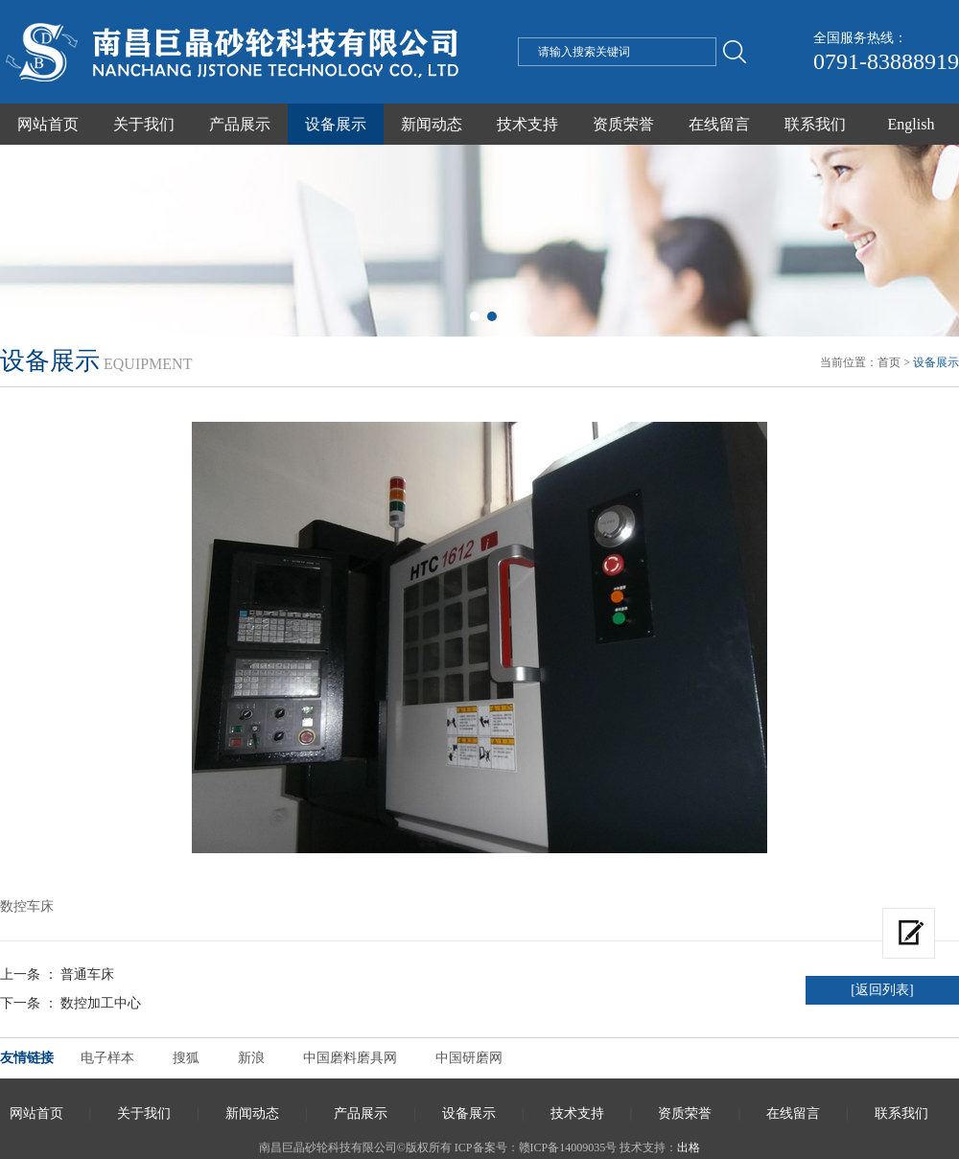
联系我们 (815, 124)
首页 (889, 362)
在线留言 (719, 124)
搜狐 (186, 1058)
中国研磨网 (469, 1058)
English (911, 124)
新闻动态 (431, 124)
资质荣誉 (623, 124)
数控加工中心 (100, 1003)
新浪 (251, 1058)
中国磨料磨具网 (350, 1058)
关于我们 (144, 124)
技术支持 (527, 124)
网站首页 (48, 124)
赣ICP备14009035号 (568, 1147)
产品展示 (239, 124)
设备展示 (335, 124)
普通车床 (87, 974)
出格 (688, 1147)
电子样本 (107, 1058)
